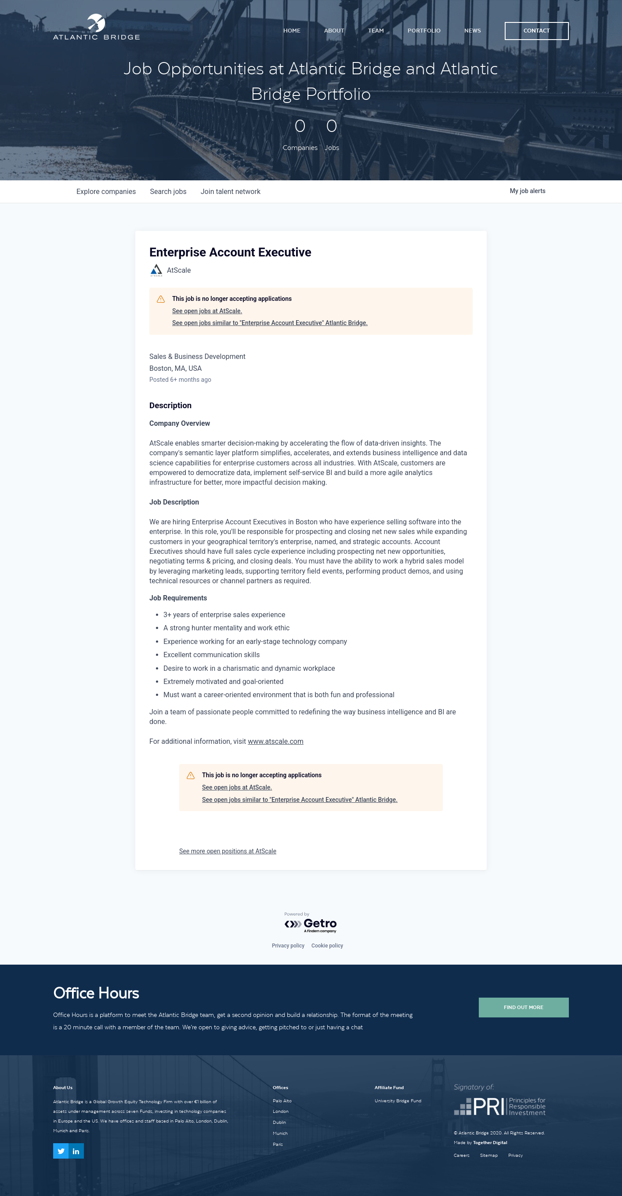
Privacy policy (288, 946)
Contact (537, 30)
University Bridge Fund (398, 1100)
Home (291, 30)
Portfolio (424, 30)
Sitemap (489, 1155)
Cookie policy (327, 946)
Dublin (279, 1122)
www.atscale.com (276, 741)
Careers (462, 1155)
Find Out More (523, 1007)
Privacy (515, 1155)
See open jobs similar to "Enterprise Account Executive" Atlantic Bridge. (270, 322)
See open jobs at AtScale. (207, 311)
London (281, 1111)
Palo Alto (282, 1100)
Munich (280, 1133)
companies (106, 191)
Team (376, 30)
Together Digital (490, 1142)
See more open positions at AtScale (227, 851)
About (334, 30)
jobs (168, 191)
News (472, 30)
